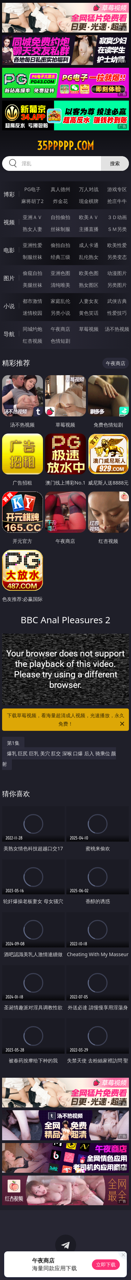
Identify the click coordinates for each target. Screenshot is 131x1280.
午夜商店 (60, 329)
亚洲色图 (60, 273)
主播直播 (89, 229)
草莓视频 (89, 329)
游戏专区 (117, 189)
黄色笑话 (89, 313)
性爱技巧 (117, 313)
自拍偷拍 (60, 217)
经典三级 (60, 257)
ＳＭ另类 (117, 229)
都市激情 (32, 301)
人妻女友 (89, 301)
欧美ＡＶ (89, 217)
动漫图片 (117, 273)
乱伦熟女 (89, 257)
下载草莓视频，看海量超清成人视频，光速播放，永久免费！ (66, 720)
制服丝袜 (32, 257)
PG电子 (32, 189)
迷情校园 (32, 313)
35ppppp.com (65, 146)
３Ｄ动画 (117, 217)
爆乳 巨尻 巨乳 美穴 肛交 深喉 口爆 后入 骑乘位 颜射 (59, 758)
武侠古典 (117, 301)
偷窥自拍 (32, 273)
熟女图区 (89, 285)
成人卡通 (89, 245)
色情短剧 (60, 340)
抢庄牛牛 (117, 201)
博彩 (9, 194)
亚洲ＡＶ (32, 217)
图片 (9, 278)
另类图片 (117, 285)
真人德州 (60, 189)
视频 (9, 222)
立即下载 (106, 1264)
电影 (9, 250)
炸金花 (60, 201)
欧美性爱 (117, 245)
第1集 (13, 743)
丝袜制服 (60, 229)
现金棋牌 (89, 201)
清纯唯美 (60, 285)
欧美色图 (89, 273)
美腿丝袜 (32, 285)
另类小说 (60, 313)
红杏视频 (32, 340)
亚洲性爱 (32, 245)
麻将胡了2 (32, 201)
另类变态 (117, 257)
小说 (9, 306)
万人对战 (89, 189)
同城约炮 (32, 329)
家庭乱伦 (60, 301)
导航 (9, 334)
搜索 (115, 163)
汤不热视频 (117, 329)
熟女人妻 (32, 229)
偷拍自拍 (60, 245)
